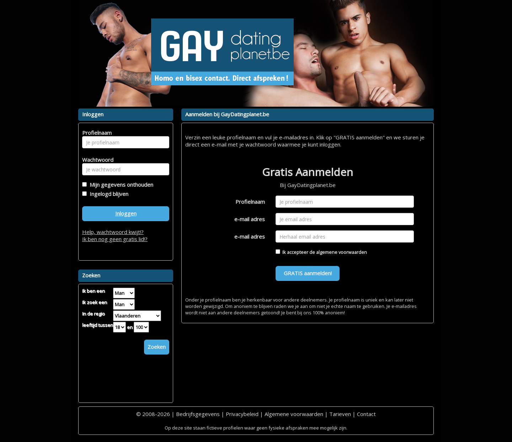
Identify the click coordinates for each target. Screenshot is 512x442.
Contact (366, 413)
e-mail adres (249, 219)
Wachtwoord (96, 159)
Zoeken (157, 346)
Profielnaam (250, 201)
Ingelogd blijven (107, 193)
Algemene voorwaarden (294, 413)
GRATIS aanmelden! (308, 273)
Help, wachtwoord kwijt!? (113, 231)
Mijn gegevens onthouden (120, 184)
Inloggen (126, 213)
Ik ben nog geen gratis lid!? (115, 239)
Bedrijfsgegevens (198, 413)
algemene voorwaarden (341, 252)
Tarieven (340, 413)
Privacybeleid (242, 413)
